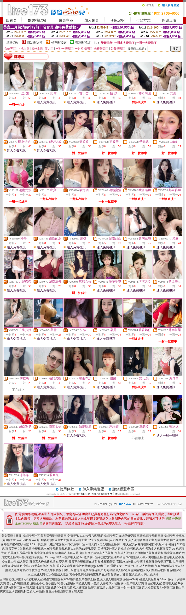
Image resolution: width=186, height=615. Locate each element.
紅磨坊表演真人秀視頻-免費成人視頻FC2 (111, 553)
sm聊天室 (29, 587)
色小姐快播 (67, 583)
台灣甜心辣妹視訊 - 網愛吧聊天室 (21, 579)
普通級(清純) (83, 42)
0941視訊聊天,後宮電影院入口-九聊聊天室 (59, 544)
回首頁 (11, 20)
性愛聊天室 (43, 587)
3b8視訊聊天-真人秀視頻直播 (144, 557)
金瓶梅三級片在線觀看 (98, 574)
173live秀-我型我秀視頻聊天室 (99, 535)
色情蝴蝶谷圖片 (93, 570)
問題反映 (169, 20)
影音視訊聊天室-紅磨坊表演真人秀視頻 (59, 553)
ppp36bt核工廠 (100, 566)
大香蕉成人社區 (110, 583)
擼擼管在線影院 (53, 579)
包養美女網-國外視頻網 (170, 540)
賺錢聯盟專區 (123, 489)
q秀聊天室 (15, 587)
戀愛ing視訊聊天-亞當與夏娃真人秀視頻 (101, 548)
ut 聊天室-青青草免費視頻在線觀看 (78, 561)
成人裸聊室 (80, 587)
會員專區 (66, 20)
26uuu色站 (166, 579)
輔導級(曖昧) (59, 42)
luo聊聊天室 (167, 587)
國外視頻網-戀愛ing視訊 (16, 544)
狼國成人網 (83, 583)
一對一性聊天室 (131, 587)
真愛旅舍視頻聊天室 (58, 591)
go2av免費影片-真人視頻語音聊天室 (131, 540)
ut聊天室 (77, 591)
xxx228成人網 (36, 574)
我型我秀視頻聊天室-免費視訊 (60, 535)
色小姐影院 (52, 583)
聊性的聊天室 (153, 583)
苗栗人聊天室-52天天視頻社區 (89, 540)
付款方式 (143, 20)
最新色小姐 (37, 583)
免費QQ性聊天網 (61, 587)
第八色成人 (136, 574)
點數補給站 (37, 20)
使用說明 (117, 20)
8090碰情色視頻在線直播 (80, 579)
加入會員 (91, 20)
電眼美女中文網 (120, 566)
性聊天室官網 (96, 587)
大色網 (95, 583)
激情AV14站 (131, 579)
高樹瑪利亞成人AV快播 (30, 591)
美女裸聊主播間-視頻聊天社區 (20, 535)
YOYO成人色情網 (142, 566)
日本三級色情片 (72, 570)
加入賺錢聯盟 (93, 489)
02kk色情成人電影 (57, 574)
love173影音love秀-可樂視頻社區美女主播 (94, 493)
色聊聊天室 (170, 583)
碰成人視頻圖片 (149, 579)
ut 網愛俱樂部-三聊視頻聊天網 (138, 535)
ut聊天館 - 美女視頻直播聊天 (104, 544)
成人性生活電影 (155, 570)
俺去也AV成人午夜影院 (47, 570)
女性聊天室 (113, 587)
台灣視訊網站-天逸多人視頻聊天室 (149, 548)
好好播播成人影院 (115, 570)
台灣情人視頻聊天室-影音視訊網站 (159, 553)
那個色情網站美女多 (167, 566)
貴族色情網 (83, 566)
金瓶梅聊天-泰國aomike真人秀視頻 (123, 561)
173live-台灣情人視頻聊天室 (61, 557)
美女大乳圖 (121, 574)
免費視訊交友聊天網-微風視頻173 (53, 548)
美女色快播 (151, 574)
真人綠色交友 (150, 587)
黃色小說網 (76, 574)
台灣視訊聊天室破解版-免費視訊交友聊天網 (48, 566)
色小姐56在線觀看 (17, 583)
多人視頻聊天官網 (132, 583)
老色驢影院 (173, 570)
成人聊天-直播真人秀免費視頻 (36, 561)
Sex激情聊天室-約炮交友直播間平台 (102, 557)
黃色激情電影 (136, 570)
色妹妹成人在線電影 (109, 579)
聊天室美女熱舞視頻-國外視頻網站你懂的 (149, 544)
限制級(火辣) (35, 42)
